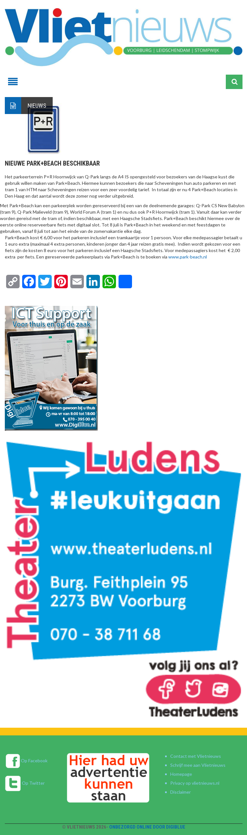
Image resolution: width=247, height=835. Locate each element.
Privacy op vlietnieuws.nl (194, 783)
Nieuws (37, 105)
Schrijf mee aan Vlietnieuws (197, 765)
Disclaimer (180, 792)
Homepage (181, 774)
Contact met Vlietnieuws (195, 756)
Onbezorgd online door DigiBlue (147, 827)
